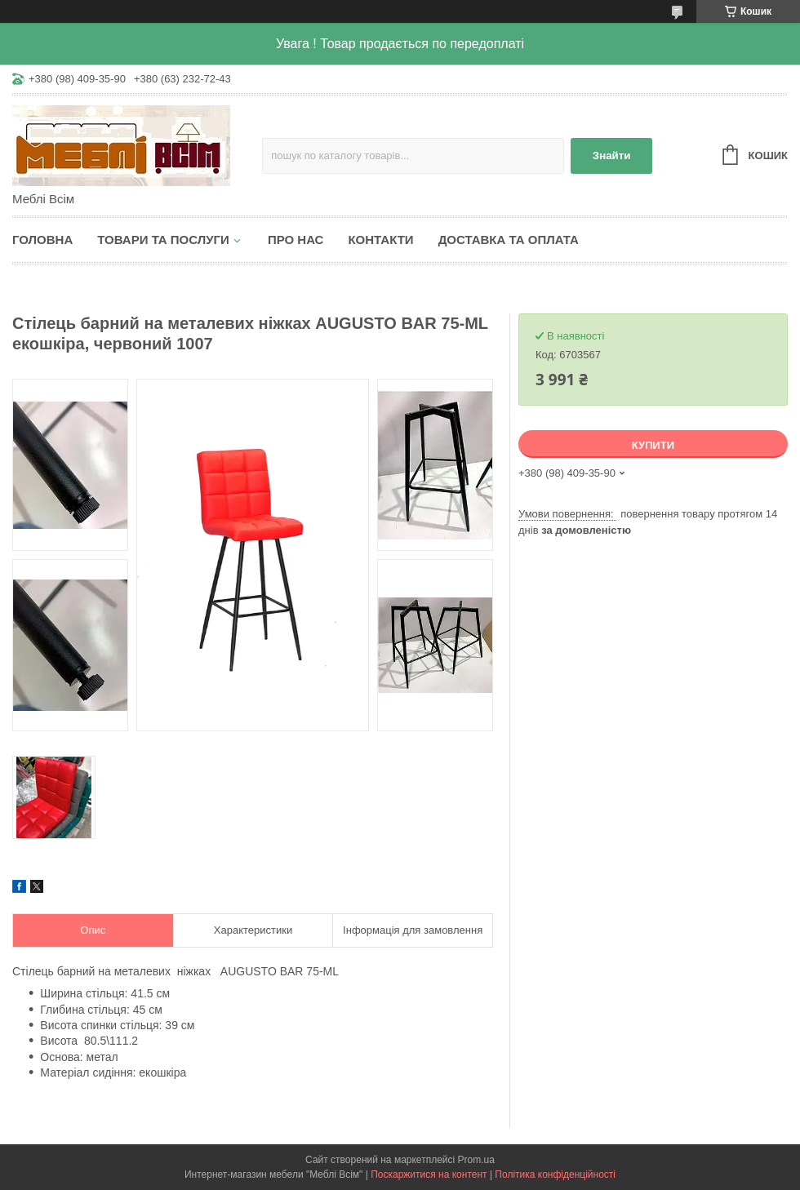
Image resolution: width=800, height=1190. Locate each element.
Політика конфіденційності (555, 1174)
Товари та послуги (163, 239)
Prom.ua (476, 1160)
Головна (42, 239)
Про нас (296, 239)
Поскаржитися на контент (429, 1174)
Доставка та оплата (508, 239)
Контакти (380, 239)
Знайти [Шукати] (612, 155)
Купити (653, 445)
